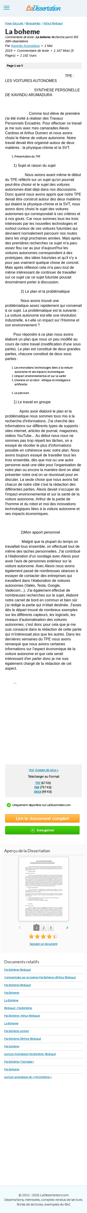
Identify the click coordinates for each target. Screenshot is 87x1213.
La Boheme (11, 1023)
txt (38, 782)
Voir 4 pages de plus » (43, 770)
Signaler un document (43, 944)
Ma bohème (11, 1046)
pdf (36, 787)
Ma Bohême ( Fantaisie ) (19, 1062)
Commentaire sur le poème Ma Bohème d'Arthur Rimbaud (40, 977)
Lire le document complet (42, 818)
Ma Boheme (11, 993)
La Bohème (11, 1000)
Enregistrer (42, 830)
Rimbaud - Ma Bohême (18, 1008)
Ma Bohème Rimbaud (17, 970)
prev (20, 928)
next (67, 928)
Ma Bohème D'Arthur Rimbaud (22, 1039)
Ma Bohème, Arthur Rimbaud (22, 1016)
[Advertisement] (44, 726)
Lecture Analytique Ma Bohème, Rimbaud (30, 1054)
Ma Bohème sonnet (16, 1031)
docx (37, 791)
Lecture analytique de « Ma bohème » (28, 1077)
